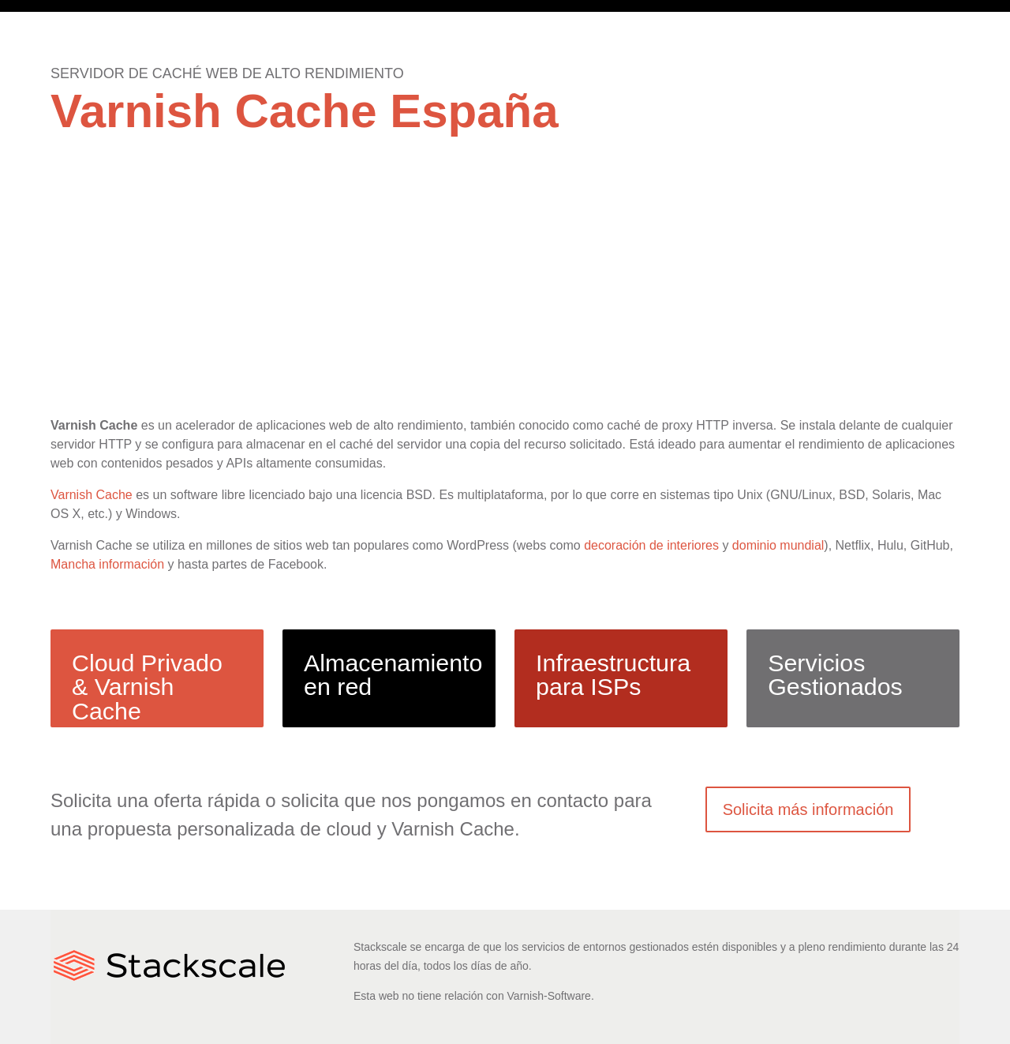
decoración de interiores (651, 545)
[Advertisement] (505, 293)
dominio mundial (778, 545)
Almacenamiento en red (393, 674)
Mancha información (107, 564)
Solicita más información (808, 809)
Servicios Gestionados (835, 674)
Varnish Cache (91, 494)
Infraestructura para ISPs (613, 674)
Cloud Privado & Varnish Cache (147, 686)
